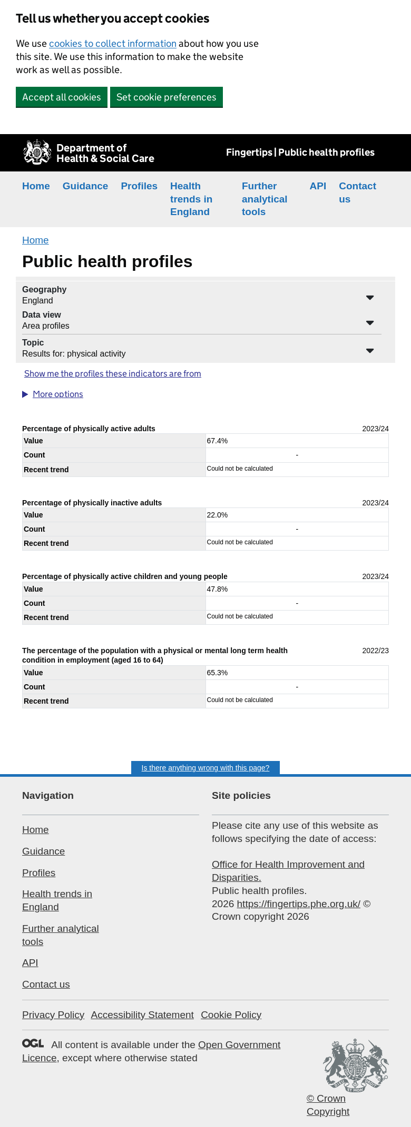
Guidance (86, 185)
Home (36, 185)
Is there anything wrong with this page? (206, 768)
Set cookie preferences (166, 97)
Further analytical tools (265, 198)
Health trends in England (191, 198)
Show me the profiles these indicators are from (112, 373)
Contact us (46, 984)
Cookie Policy (231, 1014)
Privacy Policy (53, 1014)
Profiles (139, 185)
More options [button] (58, 394)
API (318, 185)
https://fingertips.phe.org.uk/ (298, 903)
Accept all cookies (61, 97)
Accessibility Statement (142, 1014)
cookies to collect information (113, 43)
